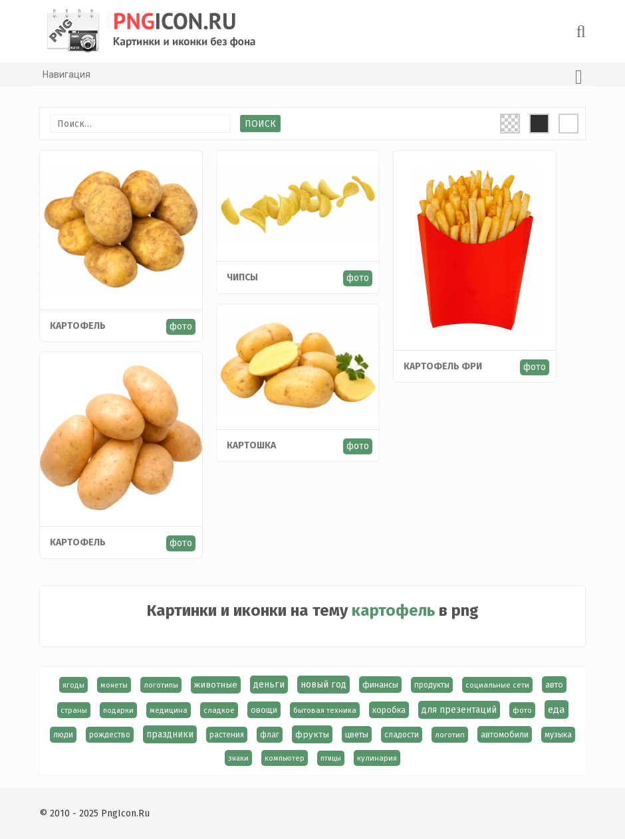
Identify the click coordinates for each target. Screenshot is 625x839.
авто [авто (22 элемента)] (554, 685)
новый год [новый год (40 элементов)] (323, 684)
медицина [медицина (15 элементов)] (169, 710)
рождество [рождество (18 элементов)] (109, 734)
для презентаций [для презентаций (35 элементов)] (459, 709)
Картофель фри (443, 366)
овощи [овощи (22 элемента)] (264, 710)
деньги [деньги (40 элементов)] (269, 684)
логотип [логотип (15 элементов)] (450, 734)
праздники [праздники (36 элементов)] (169, 734)
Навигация (312, 77)
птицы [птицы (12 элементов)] (330, 758)
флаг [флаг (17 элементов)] (269, 734)
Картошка (252, 445)
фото (181, 325)
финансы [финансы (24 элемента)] (380, 685)
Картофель (78, 325)
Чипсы (243, 277)
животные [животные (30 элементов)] (215, 685)
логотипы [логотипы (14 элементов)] (161, 685)
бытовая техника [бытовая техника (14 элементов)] (324, 710)
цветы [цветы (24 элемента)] (356, 734)
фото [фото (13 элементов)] (522, 710)
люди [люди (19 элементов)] (63, 734)
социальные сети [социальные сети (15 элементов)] (497, 685)
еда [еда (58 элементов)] (556, 709)
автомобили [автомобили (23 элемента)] (505, 734)
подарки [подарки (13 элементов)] (118, 710)
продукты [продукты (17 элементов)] (431, 685)
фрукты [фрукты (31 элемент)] (312, 734)
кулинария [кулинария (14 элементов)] (377, 758)
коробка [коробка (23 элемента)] (389, 710)
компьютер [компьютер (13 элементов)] (285, 758)
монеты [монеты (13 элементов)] (114, 685)
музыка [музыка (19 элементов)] (558, 734)
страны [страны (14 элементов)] (74, 710)
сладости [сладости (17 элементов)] (401, 734)
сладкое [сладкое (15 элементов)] (219, 710)
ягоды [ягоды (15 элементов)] (73, 685)
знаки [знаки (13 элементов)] (238, 758)
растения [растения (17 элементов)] (226, 734)
